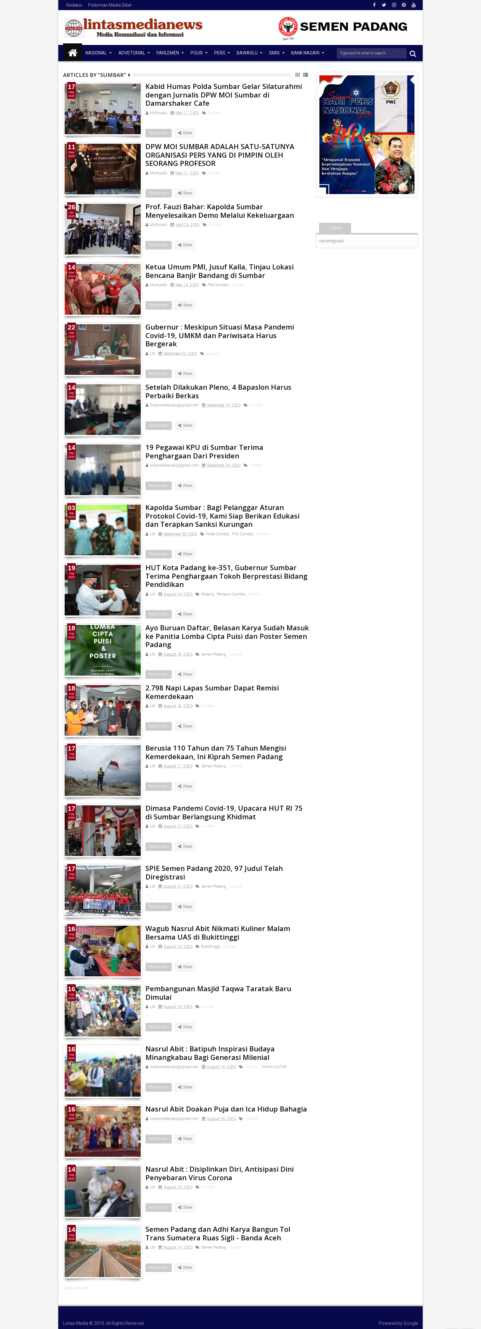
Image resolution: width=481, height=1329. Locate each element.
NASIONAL (96, 52)
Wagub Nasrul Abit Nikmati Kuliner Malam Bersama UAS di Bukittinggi (217, 932)
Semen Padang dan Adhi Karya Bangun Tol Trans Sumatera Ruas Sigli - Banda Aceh (217, 1233)
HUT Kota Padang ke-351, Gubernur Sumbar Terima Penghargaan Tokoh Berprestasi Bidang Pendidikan (226, 576)
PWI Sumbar (242, 534)
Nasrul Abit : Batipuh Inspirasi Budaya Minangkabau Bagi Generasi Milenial (210, 1052)
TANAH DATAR (274, 1067)
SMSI (274, 52)
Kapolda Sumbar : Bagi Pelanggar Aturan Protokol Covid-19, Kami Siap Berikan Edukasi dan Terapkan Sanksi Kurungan (222, 515)
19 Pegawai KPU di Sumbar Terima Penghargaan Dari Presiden (204, 451)
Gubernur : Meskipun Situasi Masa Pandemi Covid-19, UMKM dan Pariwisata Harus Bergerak (219, 335)
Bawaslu (247, 52)
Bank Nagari (305, 52)
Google (410, 1323)
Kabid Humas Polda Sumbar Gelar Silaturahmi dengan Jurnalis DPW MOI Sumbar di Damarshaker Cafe (223, 94)
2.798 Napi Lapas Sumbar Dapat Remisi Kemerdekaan (212, 692)
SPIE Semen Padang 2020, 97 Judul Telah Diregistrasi (214, 872)
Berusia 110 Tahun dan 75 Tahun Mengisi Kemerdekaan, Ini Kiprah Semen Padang (215, 752)
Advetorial (132, 52)
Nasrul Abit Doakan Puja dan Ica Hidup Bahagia (226, 1108)
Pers (219, 52)
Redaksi (74, 5)
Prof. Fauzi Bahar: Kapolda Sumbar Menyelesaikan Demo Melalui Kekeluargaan (219, 210)
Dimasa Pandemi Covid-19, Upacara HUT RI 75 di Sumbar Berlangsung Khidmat (224, 812)
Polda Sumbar (217, 534)
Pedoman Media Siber (110, 5)
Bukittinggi (210, 946)
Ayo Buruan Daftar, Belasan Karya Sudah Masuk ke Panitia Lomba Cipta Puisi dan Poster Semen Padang (227, 636)
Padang (207, 594)
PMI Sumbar (218, 285)
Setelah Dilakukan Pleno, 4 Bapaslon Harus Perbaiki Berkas (218, 391)
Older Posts (75, 1288)
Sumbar (214, 113)
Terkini (335, 227)
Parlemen (168, 52)
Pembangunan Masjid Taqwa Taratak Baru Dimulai (218, 992)
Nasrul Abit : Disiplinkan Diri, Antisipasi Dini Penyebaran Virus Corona (219, 1173)
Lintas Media (75, 1323)
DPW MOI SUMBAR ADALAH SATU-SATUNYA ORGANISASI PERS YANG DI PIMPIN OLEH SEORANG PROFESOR (219, 155)
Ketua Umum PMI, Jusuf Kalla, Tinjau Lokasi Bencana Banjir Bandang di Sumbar (219, 271)
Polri (196, 52)
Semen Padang (213, 654)
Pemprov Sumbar (231, 594)
